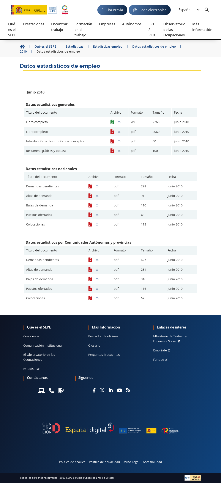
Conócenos (31, 336)
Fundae (158, 359)
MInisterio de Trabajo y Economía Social (170, 338)
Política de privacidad (104, 462)
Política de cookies (72, 462)
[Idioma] (189, 10)
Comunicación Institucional (43, 345)
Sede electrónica (152, 10)
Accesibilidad (152, 462)
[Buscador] (206, 9)
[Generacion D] (110, 428)
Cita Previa (114, 10)
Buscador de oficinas (103, 336)
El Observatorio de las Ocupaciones (39, 357)
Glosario (94, 345)
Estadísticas (31, 369)
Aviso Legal (131, 462)
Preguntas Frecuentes (104, 355)
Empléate (160, 350)
